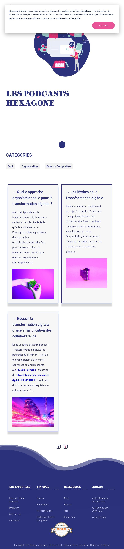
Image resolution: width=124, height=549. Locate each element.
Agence (40, 498)
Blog (66, 498)
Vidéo (66, 510)
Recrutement (43, 504)
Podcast (68, 504)
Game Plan (69, 516)
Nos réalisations (44, 510)
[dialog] (62, 19)
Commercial (15, 513)
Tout (10, 166)
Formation (14, 520)
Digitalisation (30, 166)
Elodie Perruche (27, 369)
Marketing (14, 507)
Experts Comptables (58, 166)
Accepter (103, 25)
